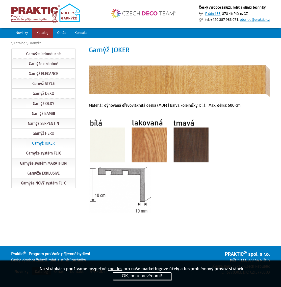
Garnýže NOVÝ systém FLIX (43, 183)
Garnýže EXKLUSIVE (43, 173)
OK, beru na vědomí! (142, 275)
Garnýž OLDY (43, 103)
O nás (61, 33)
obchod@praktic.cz (255, 20)
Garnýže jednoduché (43, 53)
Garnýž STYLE (43, 83)
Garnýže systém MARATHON (43, 163)
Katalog (42, 33)
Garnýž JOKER (43, 143)
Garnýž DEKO (43, 93)
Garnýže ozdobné (43, 63)
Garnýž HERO (43, 133)
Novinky (22, 33)
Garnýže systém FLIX (43, 153)
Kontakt (81, 33)
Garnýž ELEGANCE (43, 73)
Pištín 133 (213, 14)
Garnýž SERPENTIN (43, 123)
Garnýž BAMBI (43, 113)
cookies (115, 268)
